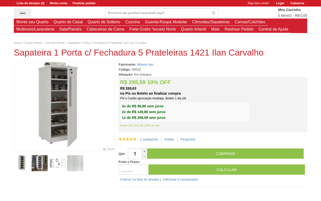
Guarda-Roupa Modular (166, 22)
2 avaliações (149, 139)
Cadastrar (297, 3)
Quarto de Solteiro (104, 22)
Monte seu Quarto (32, 22)
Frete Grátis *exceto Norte (152, 29)
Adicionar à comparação (180, 179)
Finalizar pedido (83, 3)
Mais (215, 29)
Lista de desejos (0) (30, 3)
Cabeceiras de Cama (105, 29)
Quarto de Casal (68, 22)
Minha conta (58, 3)
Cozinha (132, 22)
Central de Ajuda (273, 29)
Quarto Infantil (193, 29)
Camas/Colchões (250, 22)
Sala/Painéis (70, 29)
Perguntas (188, 139)
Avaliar (169, 139)
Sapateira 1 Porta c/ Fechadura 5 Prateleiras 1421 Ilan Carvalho (107, 42)
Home (17, 42)
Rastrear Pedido (239, 29)
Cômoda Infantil (54, 42)
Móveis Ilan (145, 64)
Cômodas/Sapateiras (210, 22)
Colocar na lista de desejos (139, 179)
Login (280, 3)
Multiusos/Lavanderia (35, 29)
